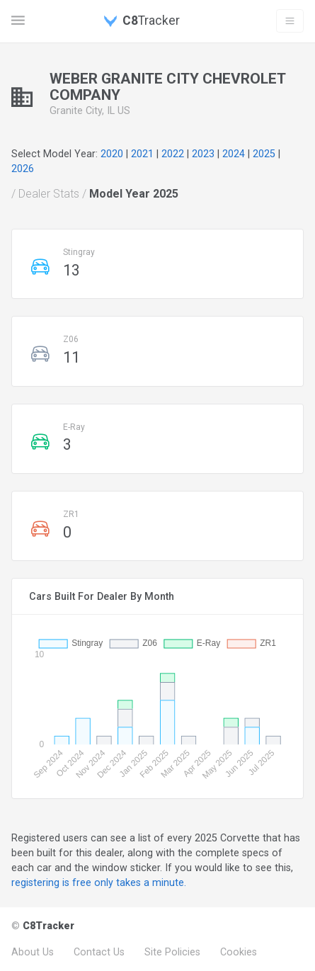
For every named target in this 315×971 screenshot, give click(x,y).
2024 (233, 153)
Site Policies (172, 952)
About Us (32, 952)
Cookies (238, 952)
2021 (142, 153)
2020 (112, 153)
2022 (172, 153)
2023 (203, 153)
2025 (264, 153)
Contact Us (99, 952)
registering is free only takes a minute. (98, 882)
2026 (22, 168)
